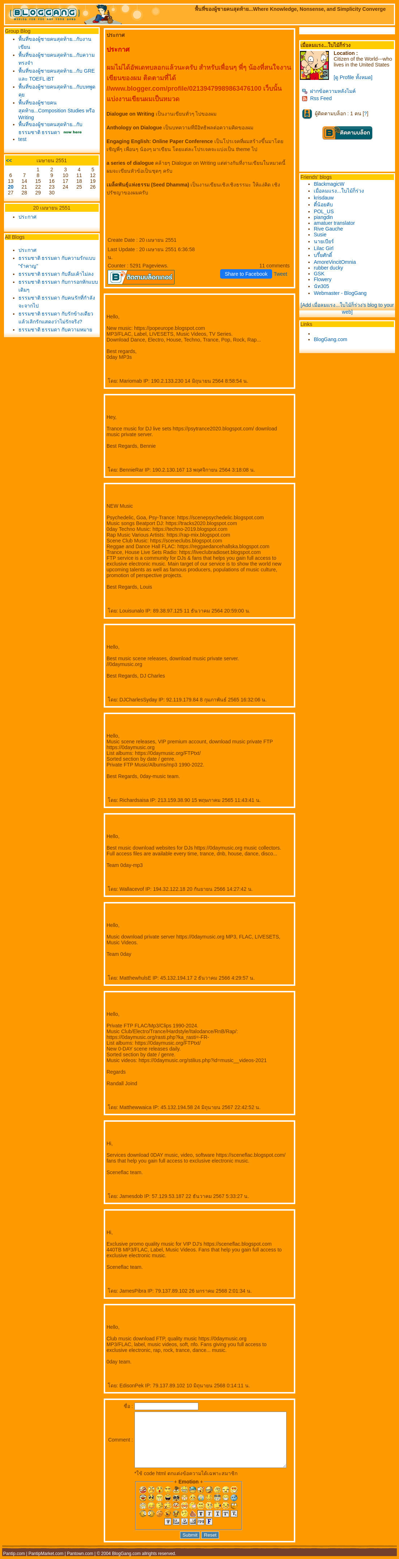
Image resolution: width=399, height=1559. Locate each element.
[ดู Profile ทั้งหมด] (355, 77)
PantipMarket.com (46, 1556)
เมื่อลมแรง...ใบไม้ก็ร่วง (342, 191)
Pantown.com (80, 1556)
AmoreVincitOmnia (338, 262)
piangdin (326, 217)
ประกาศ (27, 219)
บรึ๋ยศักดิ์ (326, 255)
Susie (323, 234)
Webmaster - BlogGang (343, 293)
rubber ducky (331, 268)
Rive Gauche (331, 229)
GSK (322, 273)
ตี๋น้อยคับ (326, 204)
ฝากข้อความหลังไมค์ (332, 91)
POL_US (326, 211)
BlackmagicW (332, 184)
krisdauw (326, 198)
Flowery (325, 279)
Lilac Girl (326, 248)
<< (9, 163)
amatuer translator (337, 223)
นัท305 (324, 286)
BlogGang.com (333, 339)
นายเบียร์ (327, 241)
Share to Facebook (249, 266)
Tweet (283, 266)
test (22, 141)
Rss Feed (320, 98)
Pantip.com (14, 1556)
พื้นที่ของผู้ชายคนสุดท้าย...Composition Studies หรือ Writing (51, 110)
